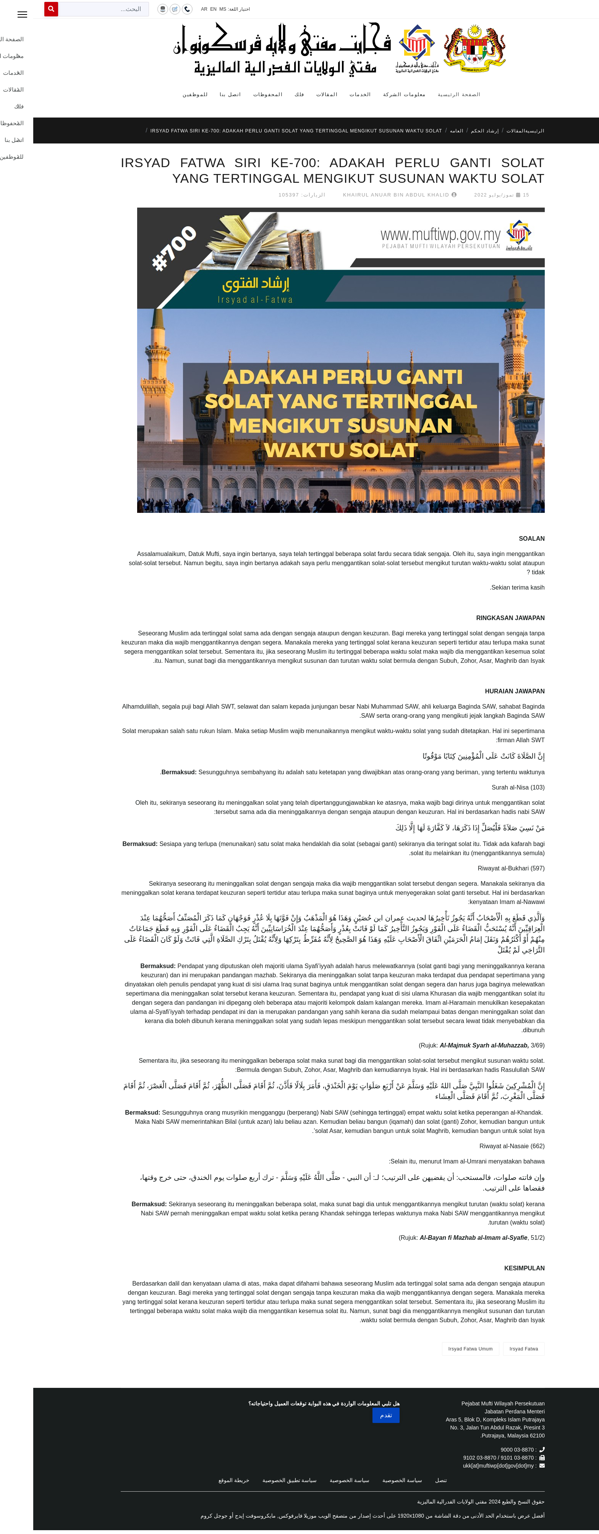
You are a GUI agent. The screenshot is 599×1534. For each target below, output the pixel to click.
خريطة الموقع (200, 1480)
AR (171, 9)
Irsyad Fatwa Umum (437, 1349)
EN (180, 9)
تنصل (408, 1480)
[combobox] (70, 9)
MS (189, 9)
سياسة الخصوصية (369, 1480)
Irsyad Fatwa (490, 1349)
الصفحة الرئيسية (426, 94)
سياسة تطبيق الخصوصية (256, 1480)
